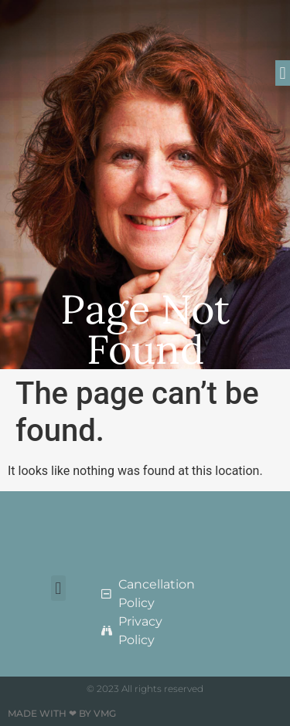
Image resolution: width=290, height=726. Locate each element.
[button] (282, 73)
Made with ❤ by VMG (62, 713)
